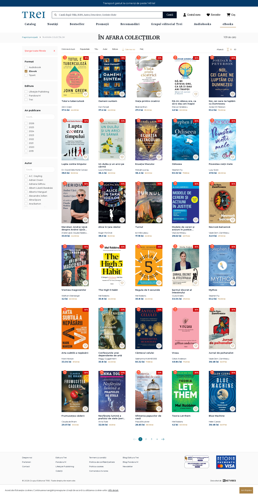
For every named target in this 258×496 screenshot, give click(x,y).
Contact (26, 477)
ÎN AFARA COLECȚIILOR (54, 48)
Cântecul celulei (144, 363)
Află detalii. (113, 490)
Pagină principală (30, 48)
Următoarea (162, 448)
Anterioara (134, 448)
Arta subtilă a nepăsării (75, 363)
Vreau (175, 363)
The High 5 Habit (108, 300)
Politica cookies (96, 477)
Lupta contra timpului (74, 174)
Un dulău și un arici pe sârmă (111, 176)
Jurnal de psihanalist (221, 363)
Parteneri (26, 472)
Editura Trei (61, 468)
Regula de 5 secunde (147, 300)
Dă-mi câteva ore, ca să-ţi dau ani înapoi (184, 113)
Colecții (59, 481)
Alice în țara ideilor (109, 237)
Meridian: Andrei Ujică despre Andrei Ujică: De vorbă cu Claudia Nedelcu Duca (74, 239)
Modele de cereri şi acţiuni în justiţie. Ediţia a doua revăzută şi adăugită (185, 239)
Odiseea (177, 174)
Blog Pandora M (130, 472)
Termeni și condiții (97, 468)
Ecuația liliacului (144, 174)
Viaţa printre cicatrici (147, 111)
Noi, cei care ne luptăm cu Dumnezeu (222, 113)
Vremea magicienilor (74, 300)
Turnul (139, 237)
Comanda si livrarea (98, 481)
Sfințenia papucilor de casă (148, 427)
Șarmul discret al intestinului (182, 302)
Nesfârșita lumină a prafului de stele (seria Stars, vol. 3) (111, 428)
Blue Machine (217, 426)
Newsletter (128, 477)
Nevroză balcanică (219, 237)
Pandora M (61, 472)
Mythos (213, 300)
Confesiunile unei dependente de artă (110, 364)
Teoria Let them (181, 426)
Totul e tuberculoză (73, 111)
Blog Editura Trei (131, 468)
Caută (170, 14)
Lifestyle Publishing (65, 477)
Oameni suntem (107, 111)
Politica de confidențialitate (102, 472)
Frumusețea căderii (73, 426)
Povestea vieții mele (221, 174)
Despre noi (27, 468)
